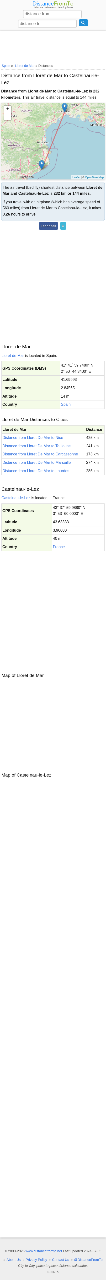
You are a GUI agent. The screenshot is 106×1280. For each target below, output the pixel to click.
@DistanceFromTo (88, 1260)
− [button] (7, 116)
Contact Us (60, 1260)
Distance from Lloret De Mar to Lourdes (35, 471)
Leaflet (76, 177)
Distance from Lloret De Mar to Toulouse (36, 446)
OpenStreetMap (94, 177)
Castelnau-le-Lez (15, 498)
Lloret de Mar (12, 356)
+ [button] (7, 109)
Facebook (48, 226)
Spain (66, 404)
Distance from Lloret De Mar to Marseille (36, 462)
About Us (13, 1260)
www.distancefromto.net (44, 1251)
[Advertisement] (53, 46)
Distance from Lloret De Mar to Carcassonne (40, 454)
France (59, 547)
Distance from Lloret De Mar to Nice (32, 438)
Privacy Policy (36, 1260)
